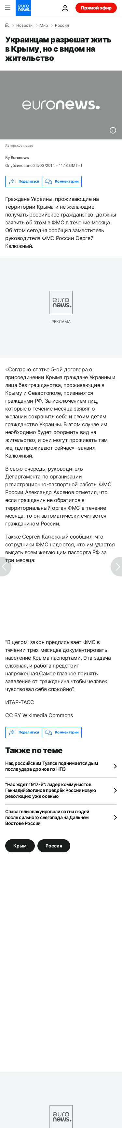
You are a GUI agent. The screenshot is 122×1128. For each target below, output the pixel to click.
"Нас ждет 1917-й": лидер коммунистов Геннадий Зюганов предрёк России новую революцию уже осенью (50, 790)
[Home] (7, 25)
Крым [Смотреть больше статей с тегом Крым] (20, 845)
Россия (62, 25)
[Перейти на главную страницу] (23, 8)
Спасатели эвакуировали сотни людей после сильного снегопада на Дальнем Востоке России (47, 817)
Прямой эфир (96, 7)
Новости (24, 25)
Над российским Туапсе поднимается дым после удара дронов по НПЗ (51, 766)
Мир (44, 25)
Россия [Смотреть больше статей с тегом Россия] (54, 845)
